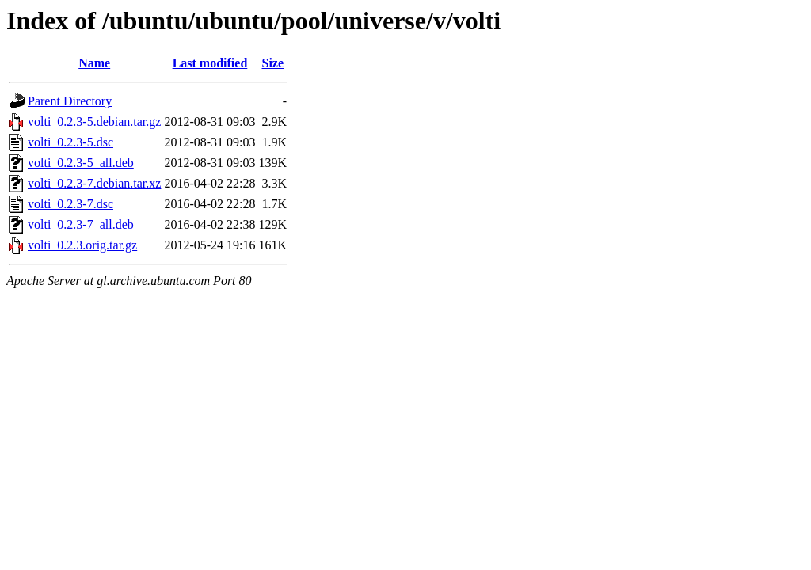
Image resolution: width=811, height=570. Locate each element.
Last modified (210, 63)
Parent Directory (70, 101)
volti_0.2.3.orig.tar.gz (82, 245)
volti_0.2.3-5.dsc (70, 142)
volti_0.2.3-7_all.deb (81, 224)
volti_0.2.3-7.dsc (70, 204)
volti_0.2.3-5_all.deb (81, 162)
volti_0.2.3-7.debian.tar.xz (94, 183)
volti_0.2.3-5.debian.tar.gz (94, 121)
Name (94, 63)
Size (273, 63)
